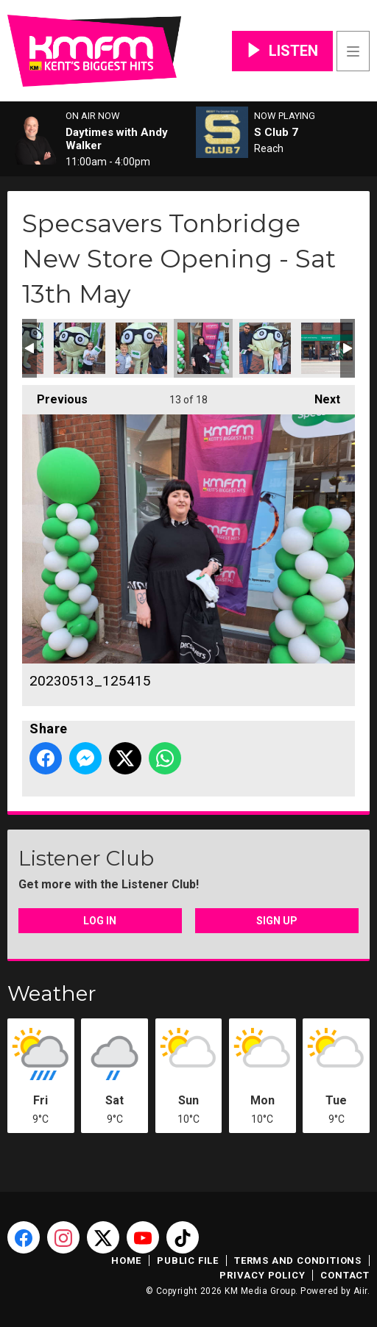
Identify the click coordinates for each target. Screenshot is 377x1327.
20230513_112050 (79, 348)
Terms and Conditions (298, 1260)
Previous (55, 395)
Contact (345, 1275)
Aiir (360, 1291)
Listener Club (86, 858)
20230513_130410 (265, 348)
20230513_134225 (327, 348)
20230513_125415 (203, 348)
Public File (188, 1260)
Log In (99, 921)
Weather (51, 993)
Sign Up (276, 921)
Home (126, 1260)
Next (320, 395)
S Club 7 (276, 132)
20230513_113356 (141, 348)
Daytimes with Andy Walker (117, 139)
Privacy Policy (262, 1275)
